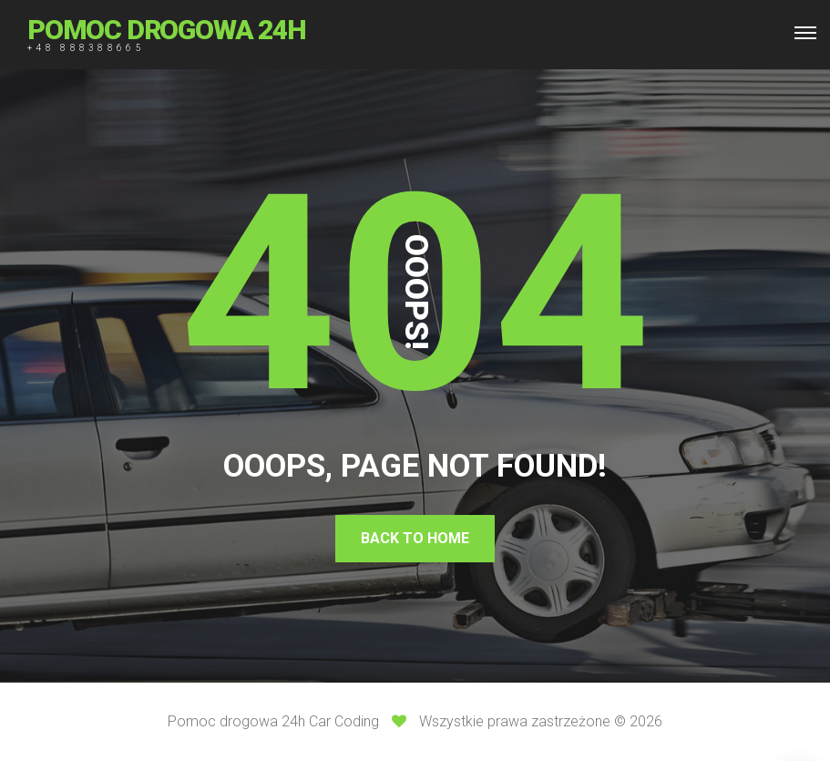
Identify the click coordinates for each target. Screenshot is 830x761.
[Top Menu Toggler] (805, 33)
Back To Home (415, 538)
